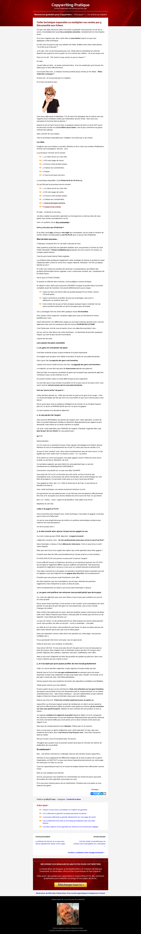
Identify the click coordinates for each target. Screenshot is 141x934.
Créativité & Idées (73, 799)
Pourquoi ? (79, 14)
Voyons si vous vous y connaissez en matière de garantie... (65, 810)
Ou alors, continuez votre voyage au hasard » (86, 852)
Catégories (92, 893)
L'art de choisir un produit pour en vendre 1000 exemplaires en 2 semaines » (89, 843)
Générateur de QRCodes (46, 893)
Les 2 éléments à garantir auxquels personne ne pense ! (65, 813)
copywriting (67, 899)
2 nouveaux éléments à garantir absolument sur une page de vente (69, 817)
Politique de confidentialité (79, 930)
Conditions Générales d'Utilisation (59, 930)
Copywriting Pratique (71, 5)
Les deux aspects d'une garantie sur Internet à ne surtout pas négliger (70, 827)
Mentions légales (58, 928)
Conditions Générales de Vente (73, 928)
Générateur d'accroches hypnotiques (72, 893)
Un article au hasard (97, 14)
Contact (102, 893)
